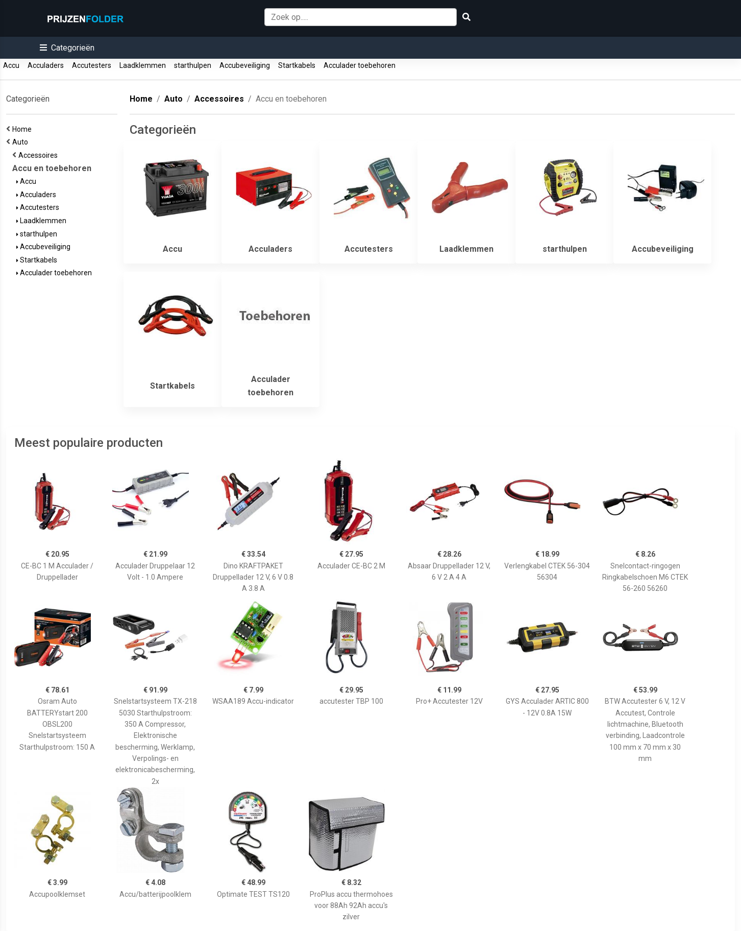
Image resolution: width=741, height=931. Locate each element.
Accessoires (39, 155)
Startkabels (296, 65)
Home (23, 129)
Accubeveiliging (244, 65)
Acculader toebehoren (359, 65)
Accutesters (91, 65)
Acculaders (45, 65)
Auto (21, 142)
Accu (11, 65)
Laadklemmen (142, 65)
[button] (67, 48)
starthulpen (192, 65)
